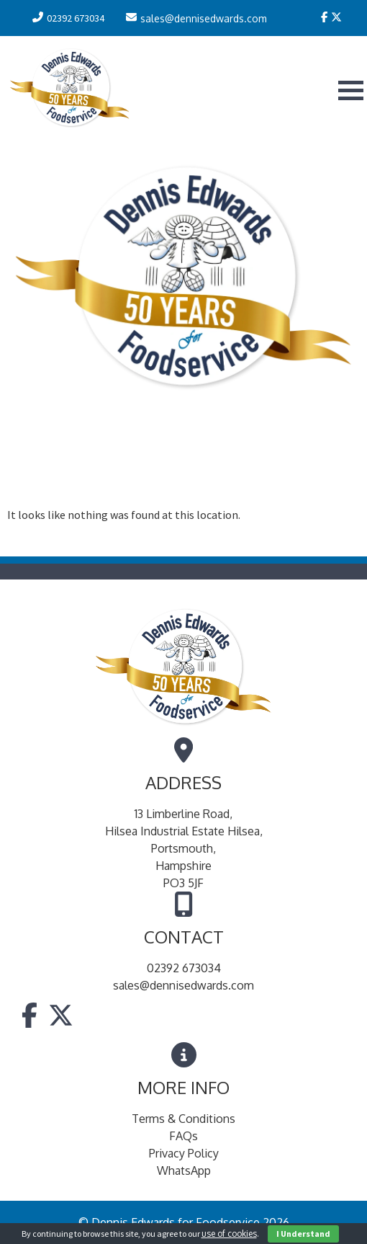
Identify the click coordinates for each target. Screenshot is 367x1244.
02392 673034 (184, 968)
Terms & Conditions (183, 1118)
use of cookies (229, 1233)
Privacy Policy (184, 1153)
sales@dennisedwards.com (183, 985)
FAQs (183, 1136)
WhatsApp (184, 1170)
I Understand (303, 1233)
